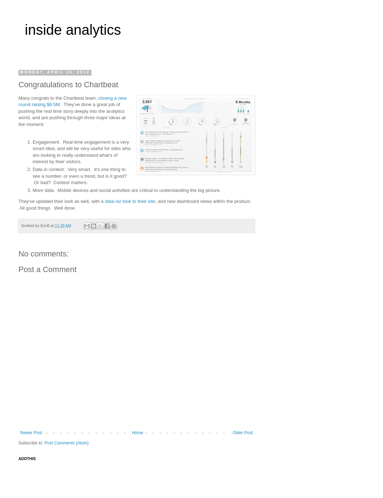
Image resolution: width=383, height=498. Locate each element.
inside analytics (73, 30)
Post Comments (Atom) (66, 443)
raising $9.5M (46, 104)
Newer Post (31, 432)
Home (137, 432)
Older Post (243, 432)
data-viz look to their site (130, 201)
